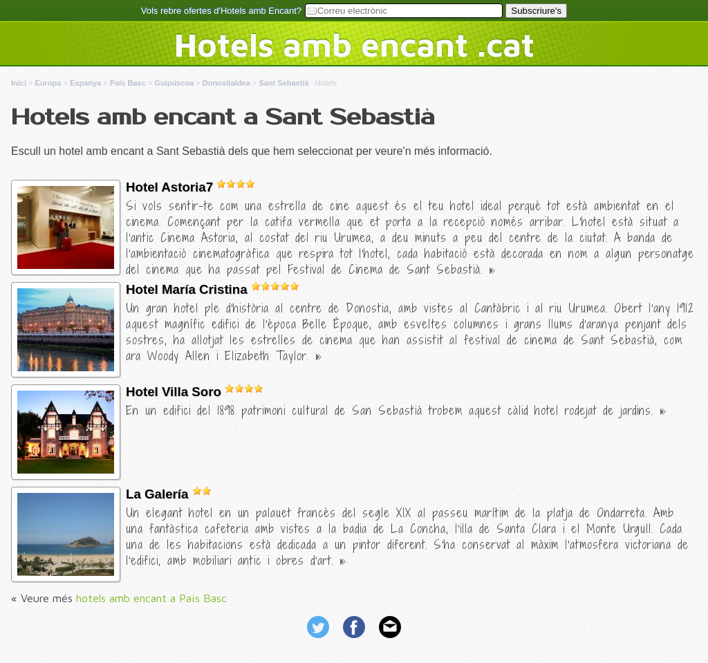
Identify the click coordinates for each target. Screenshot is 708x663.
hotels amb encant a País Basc (151, 598)
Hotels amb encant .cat (354, 44)
